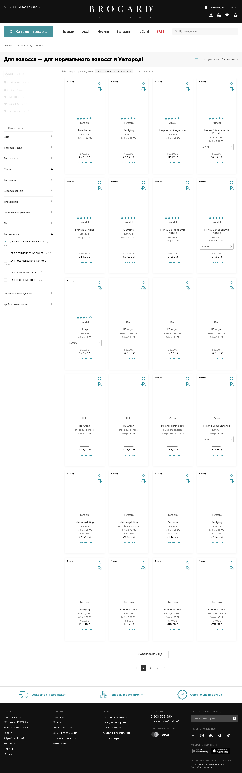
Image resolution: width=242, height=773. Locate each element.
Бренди (68, 31)
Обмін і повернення (65, 724)
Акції (85, 31)
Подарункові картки (114, 713)
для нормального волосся (26, 243)
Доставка (58, 708)
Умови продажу (62, 718)
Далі (163, 659)
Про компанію (12, 708)
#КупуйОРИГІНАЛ (14, 729)
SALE (160, 31)
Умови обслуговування (201, 758)
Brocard (8, 45)
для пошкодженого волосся (25, 262)
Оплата (57, 713)
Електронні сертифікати (116, 724)
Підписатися (234, 709)
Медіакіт (9, 745)
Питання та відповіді (65, 729)
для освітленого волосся (30, 253)
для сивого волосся (27, 272)
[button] (100, 89)
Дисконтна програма (114, 708)
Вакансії (8, 724)
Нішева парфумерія (113, 718)
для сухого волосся (27, 279)
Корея (21, 45)
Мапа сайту (60, 734)
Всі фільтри (144, 71)
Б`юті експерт (110, 729)
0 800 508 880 (161, 708)
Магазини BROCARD (16, 718)
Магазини (124, 31)
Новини (103, 31)
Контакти (9, 734)
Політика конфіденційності (210, 756)
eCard (144, 31)
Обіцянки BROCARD (16, 713)
